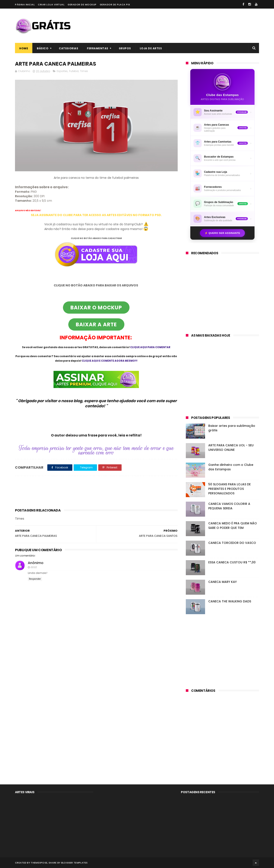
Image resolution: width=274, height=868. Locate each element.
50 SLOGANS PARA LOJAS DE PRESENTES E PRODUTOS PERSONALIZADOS (229, 488)
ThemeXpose (39, 862)
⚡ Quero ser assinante (222, 233)
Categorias (68, 48)
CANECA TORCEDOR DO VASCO (232, 543)
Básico (42, 48)
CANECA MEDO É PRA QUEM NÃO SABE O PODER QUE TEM (232, 525)
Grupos (125, 48)
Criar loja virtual (51, 4)
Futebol (74, 71)
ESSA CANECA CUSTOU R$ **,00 (232, 562)
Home (23, 48)
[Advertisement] (181, 25)
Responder (35, 579)
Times (84, 71)
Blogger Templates (74, 862)
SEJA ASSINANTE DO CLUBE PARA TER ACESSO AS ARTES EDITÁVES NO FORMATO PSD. (96, 215)
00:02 (33, 567)
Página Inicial (25, 4)
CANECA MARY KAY (222, 582)
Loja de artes (151, 48)
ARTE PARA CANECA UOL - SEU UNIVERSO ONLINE (231, 447)
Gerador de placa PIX (115, 4)
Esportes (62, 71)
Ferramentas (97, 48)
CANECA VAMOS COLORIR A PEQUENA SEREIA (229, 506)
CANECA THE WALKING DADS (229, 601)
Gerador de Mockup (82, 4)
